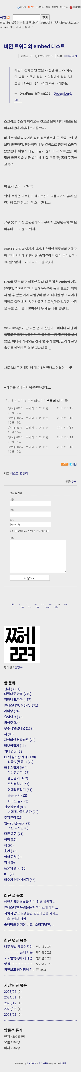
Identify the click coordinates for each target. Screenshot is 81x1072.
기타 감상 (13, 751)
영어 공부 (12, 856)
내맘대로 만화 (17, 693)
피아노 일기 (18, 801)
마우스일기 (15, 400)
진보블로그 (31, 1063)
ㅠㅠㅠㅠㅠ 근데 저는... (19, 952)
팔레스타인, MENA (21, 705)
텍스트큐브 (43, 1063)
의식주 (12, 722)
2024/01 (10, 997)
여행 (10, 839)
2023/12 (10, 1002)
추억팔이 (13, 817)
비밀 (11, 530)
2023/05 (10, 1014)
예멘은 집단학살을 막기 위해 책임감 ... (30, 901)
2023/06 (10, 1008)
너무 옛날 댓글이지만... (19, 946)
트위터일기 (70, 56)
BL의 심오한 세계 (20, 756)
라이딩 (12, 710)
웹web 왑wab (17, 823)
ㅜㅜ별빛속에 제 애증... (19, 958)
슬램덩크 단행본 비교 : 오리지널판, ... (29, 924)
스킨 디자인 (18, 827)
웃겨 (10, 850)
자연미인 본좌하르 (19, 739)
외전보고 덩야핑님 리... (19, 969)
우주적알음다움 (18, 728)
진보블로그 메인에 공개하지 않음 (31, 530)
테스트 (14, 473)
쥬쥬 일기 (17, 795)
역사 (9, 862)
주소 (12, 520)
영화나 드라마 (17, 699)
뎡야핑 (63, 1063)
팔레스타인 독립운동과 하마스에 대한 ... (31, 907)
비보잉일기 (15, 745)
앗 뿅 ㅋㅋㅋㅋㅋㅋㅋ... (19, 963)
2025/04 (10, 991)
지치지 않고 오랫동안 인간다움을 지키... (31, 913)
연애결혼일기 (20, 789)
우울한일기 (18, 772)
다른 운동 (13, 833)
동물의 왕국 (15, 868)
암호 (12, 509)
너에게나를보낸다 (23, 811)
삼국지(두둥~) (20, 761)
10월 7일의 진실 (15, 918)
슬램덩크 (13, 716)
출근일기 (18, 778)
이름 (12, 499)
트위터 (24, 473)
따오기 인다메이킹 (19, 879)
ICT (9, 873)
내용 (12, 538)
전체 (12, 688)
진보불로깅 (15, 806)
